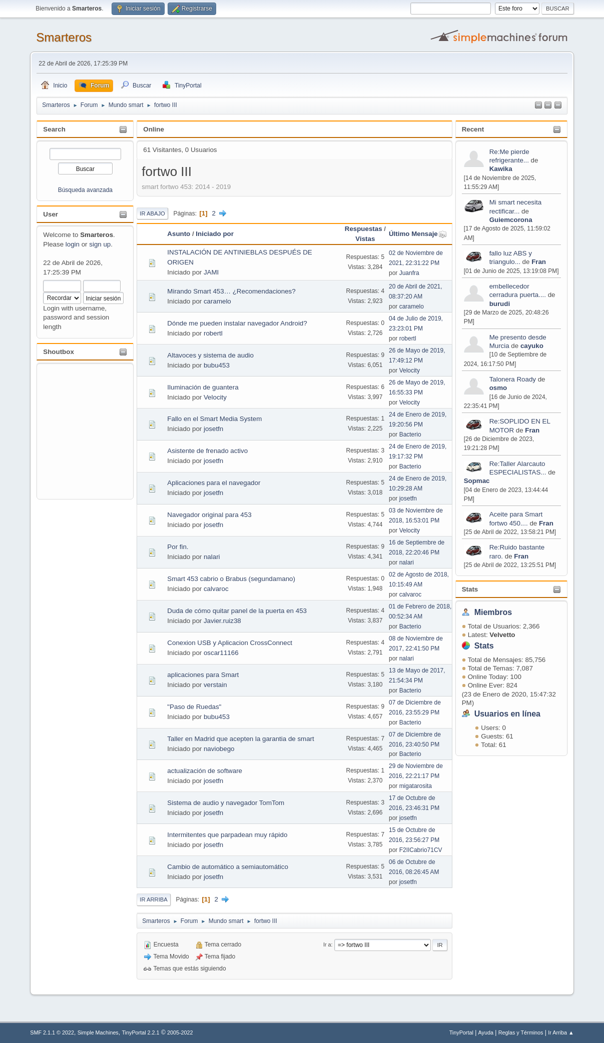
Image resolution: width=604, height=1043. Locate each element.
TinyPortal (461, 1033)
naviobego (219, 748)
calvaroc (216, 588)
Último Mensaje (418, 234)
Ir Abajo (152, 213)
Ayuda (485, 1033)
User (50, 214)
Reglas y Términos (520, 1033)
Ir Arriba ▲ (560, 1033)
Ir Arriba (153, 899)
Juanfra (409, 273)
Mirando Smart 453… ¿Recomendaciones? (231, 291)
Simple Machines (98, 1033)
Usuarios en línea (507, 714)
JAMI (211, 272)
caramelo (217, 301)
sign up (100, 244)
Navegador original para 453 (209, 514)
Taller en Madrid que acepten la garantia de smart (240, 738)
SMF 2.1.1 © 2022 (52, 1033)
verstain (215, 684)
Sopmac (477, 480)
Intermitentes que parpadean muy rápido (227, 834)
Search (54, 129)
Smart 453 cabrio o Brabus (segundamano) (231, 578)
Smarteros (64, 37)
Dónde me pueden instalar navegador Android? (237, 323)
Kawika (500, 168)
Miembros (493, 612)
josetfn (213, 428)
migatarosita (415, 786)
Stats (470, 589)
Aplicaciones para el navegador (213, 482)
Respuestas (363, 228)
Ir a (327, 945)
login (73, 244)
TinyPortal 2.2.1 (140, 1033)
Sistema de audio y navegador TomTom (225, 802)
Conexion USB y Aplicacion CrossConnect (229, 642)
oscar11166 (221, 652)
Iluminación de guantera (202, 387)
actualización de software (204, 770)
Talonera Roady (512, 379)
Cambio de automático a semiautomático (227, 866)
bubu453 (217, 365)
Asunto (178, 234)
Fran (538, 262)
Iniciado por (215, 234)
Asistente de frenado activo (207, 450)
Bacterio (410, 434)
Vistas (365, 238)
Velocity (409, 370)
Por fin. (177, 546)
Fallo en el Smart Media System (214, 418)
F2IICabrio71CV (420, 850)
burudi (499, 304)
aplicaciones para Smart (203, 674)
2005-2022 (180, 1033)
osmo (498, 388)
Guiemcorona (510, 220)
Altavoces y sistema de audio (210, 355)
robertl (213, 333)
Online (153, 129)
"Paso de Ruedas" (194, 706)
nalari (212, 556)
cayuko (531, 346)
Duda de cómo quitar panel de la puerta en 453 (237, 610)
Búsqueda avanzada (85, 190)
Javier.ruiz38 (222, 620)
